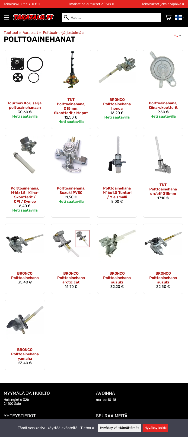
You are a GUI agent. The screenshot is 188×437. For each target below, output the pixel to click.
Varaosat (32, 32)
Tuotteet (12, 32)
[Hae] (111, 17)
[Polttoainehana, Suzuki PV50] (71, 176)
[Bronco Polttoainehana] (25, 259)
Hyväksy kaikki (155, 428)
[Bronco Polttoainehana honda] (117, 89)
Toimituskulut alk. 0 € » (22, 4)
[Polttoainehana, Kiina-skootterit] (163, 89)
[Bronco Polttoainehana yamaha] (25, 335)
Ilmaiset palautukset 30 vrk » (91, 4)
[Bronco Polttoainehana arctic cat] (71, 259)
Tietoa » (87, 428)
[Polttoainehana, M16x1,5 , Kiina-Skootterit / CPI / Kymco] (25, 176)
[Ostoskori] (168, 17)
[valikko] (6, 17)
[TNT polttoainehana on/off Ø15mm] (163, 176)
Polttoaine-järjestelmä (63, 32)
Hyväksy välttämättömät (119, 428)
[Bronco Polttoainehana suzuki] (117, 259)
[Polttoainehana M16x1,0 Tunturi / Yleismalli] (117, 176)
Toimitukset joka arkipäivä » (163, 4)
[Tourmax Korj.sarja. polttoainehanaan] (25, 89)
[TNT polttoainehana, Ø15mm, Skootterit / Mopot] (71, 89)
